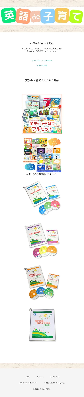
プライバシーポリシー (28, 383)
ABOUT (40, 376)
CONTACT (55, 376)
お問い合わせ (42, 65)
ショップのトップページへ (42, 60)
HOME (27, 376)
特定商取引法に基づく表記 (54, 383)
